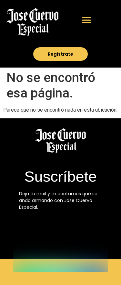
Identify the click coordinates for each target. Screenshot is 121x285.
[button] (86, 20)
